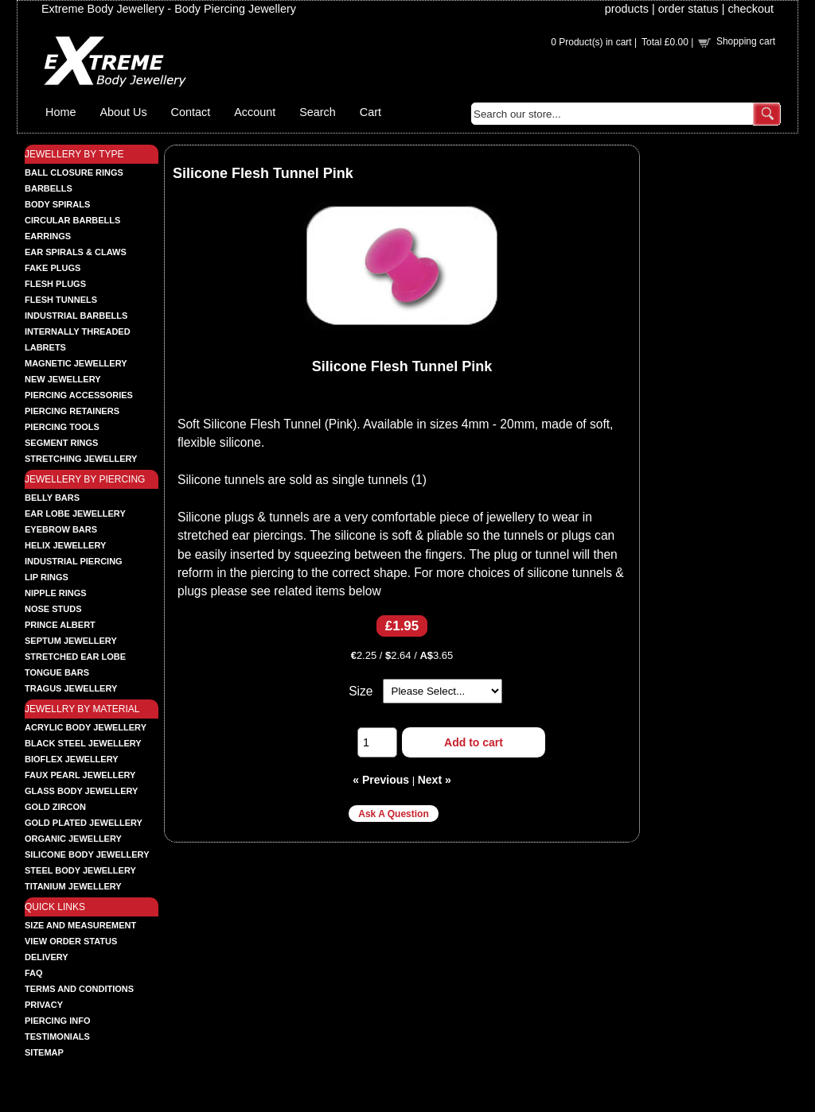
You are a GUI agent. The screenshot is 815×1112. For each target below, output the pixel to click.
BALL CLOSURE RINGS (74, 172)
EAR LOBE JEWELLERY (75, 513)
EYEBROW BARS (61, 529)
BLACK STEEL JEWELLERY (83, 743)
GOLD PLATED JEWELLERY (83, 822)
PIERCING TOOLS (62, 427)
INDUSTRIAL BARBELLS (76, 315)
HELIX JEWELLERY (65, 545)
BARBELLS (48, 188)
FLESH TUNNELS (61, 299)
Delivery (46, 957)
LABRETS (45, 347)
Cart (370, 112)
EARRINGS (48, 236)
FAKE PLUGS (52, 268)
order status (688, 8)
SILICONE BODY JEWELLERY (87, 854)
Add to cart (473, 742)
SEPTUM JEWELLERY (71, 640)
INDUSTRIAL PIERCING (74, 561)
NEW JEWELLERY (63, 379)
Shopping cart (745, 41)
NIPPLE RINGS (56, 593)
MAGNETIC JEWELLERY (76, 363)
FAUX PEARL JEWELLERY (80, 775)
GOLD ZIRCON (55, 807)
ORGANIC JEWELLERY (73, 838)
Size (360, 691)
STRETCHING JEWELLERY (81, 458)
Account (254, 112)
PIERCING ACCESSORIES (79, 395)
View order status (71, 941)
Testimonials (57, 1036)
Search (317, 112)
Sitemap (44, 1052)
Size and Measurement (80, 925)
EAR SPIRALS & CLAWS (76, 252)
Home (60, 112)
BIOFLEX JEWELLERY (72, 759)
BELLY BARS (52, 497)
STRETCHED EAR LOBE (75, 656)
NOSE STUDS (53, 609)
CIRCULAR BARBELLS (72, 220)
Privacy (44, 1004)
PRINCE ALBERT (60, 625)
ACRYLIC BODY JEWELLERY (85, 727)
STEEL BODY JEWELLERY (80, 870)
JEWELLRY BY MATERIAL (82, 709)
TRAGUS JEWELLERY (71, 688)
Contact (191, 112)
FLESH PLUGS (55, 284)
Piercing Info (58, 1020)
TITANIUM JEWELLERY (73, 886)
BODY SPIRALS (57, 204)
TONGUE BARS (57, 672)
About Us (122, 112)
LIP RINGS (46, 577)
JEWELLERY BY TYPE (74, 154)
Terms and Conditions (79, 989)
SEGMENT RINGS (61, 443)
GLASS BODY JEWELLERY (81, 791)
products (627, 8)
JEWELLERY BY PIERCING (85, 479)
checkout (750, 8)
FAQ (34, 973)
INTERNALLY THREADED (78, 331)
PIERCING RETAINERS (72, 411)
